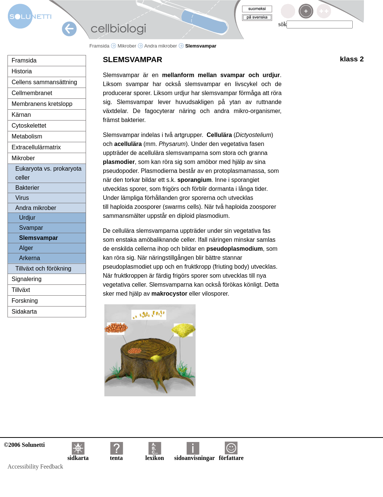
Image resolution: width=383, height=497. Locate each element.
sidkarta (78, 455)
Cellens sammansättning (44, 82)
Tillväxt (21, 290)
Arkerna (29, 258)
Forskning (25, 301)
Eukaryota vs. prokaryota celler (48, 173)
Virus (22, 198)
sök (282, 24)
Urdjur (27, 217)
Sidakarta (24, 311)
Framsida (102, 46)
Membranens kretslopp (42, 104)
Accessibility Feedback (35, 466)
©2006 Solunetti (24, 445)
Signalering (27, 279)
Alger (26, 248)
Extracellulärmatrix (36, 147)
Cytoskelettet (29, 125)
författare (231, 455)
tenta (116, 455)
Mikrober (130, 46)
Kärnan (21, 115)
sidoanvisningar (194, 455)
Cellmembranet (32, 93)
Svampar (31, 228)
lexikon (154, 455)
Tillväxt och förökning (43, 268)
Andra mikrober (164, 46)
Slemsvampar (38, 238)
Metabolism (27, 136)
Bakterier (27, 188)
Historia (22, 71)
